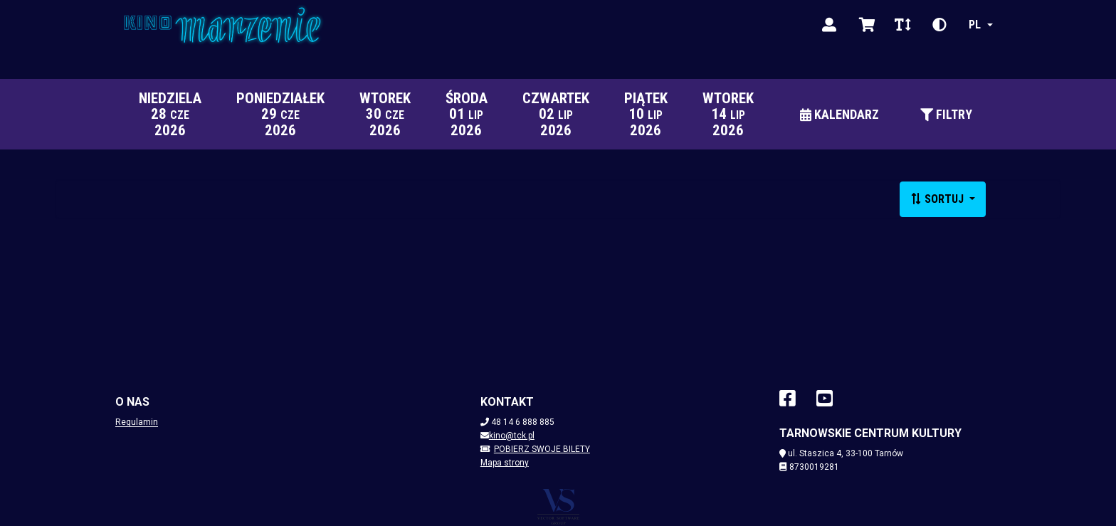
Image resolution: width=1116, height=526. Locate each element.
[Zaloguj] (829, 25)
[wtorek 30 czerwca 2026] (385, 114)
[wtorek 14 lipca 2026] (728, 114)
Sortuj (938, 199)
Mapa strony (504, 463)
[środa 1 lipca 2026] (466, 114)
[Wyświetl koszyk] (867, 25)
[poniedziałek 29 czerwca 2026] (280, 114)
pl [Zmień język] (975, 24)
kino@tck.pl (512, 436)
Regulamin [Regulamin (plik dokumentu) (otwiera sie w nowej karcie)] (136, 422)
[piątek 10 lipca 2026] (646, 114)
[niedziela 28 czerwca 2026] (169, 114)
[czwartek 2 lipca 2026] (555, 114)
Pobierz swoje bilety (535, 449)
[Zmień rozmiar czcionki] (902, 25)
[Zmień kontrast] (939, 25)
